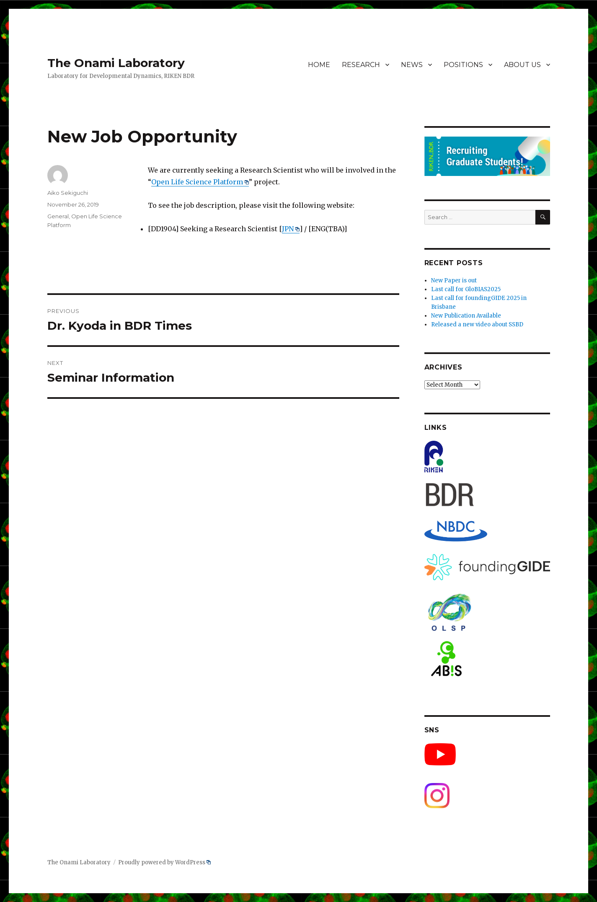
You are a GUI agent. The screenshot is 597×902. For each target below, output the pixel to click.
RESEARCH (361, 65)
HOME (319, 65)
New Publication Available (466, 315)
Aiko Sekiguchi (67, 192)
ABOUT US (522, 65)
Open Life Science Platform (200, 182)
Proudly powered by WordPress (164, 862)
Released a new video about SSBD (477, 324)
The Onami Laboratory (116, 63)
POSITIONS (463, 65)
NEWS (412, 65)
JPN (291, 229)
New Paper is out (454, 280)
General (58, 216)
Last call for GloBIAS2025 (466, 289)
